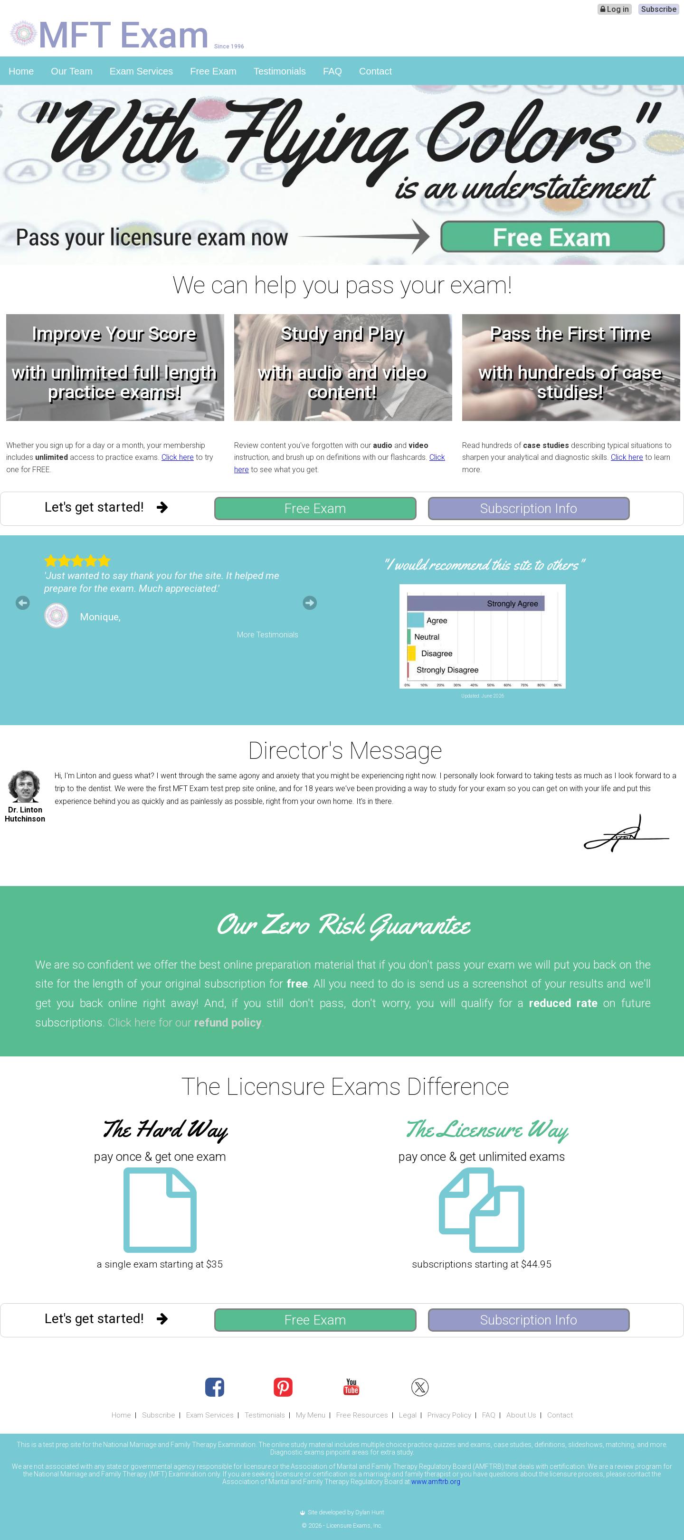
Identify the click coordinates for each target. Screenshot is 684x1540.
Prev (23, 603)
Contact (375, 71)
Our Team (71, 71)
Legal (408, 1415)
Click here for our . (186, 1022)
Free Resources (362, 1415)
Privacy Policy (449, 1415)
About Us (521, 1415)
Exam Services (141, 71)
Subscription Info (528, 508)
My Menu (310, 1415)
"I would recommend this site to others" (482, 564)
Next (310, 603)
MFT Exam (123, 34)
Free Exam (213, 71)
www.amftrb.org (435, 1481)
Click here (178, 457)
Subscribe (658, 9)
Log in (614, 9)
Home (21, 71)
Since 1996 (229, 46)
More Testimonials (267, 634)
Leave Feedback (578, 704)
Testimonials (280, 71)
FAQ (332, 71)
